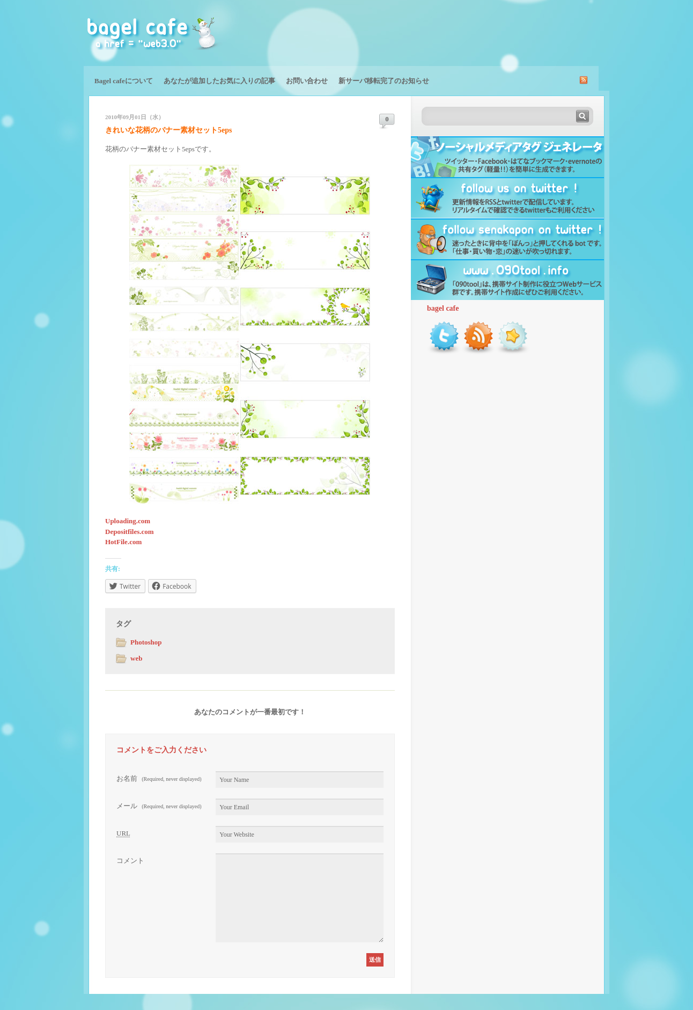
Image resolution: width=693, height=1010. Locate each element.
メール (159, 806)
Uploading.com (127, 521)
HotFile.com (123, 542)
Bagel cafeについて (123, 81)
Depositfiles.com (129, 532)
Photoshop (146, 642)
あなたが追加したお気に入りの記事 (219, 81)
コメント (130, 861)
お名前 (159, 778)
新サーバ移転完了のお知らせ (383, 81)
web (136, 658)
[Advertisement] (483, 32)
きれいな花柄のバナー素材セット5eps (168, 130)
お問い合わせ (307, 81)
